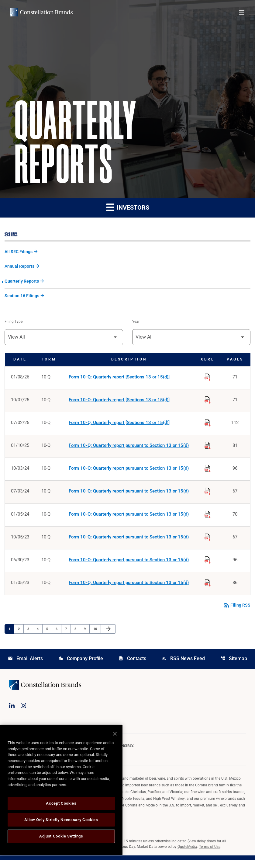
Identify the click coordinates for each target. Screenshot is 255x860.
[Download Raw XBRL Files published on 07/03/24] (207, 493)
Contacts (132, 663)
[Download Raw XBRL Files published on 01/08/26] (207, 377)
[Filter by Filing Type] (64, 339)
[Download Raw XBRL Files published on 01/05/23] (207, 586)
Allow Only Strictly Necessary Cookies (61, 819)
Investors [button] (127, 207)
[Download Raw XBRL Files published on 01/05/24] (207, 516)
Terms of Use (209, 851)
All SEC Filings (19, 252)
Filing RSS (236, 609)
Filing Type (13, 323)
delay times (206, 846)
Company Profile (80, 663)
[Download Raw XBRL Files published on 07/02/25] (207, 424)
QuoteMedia (187, 851)
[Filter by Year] (191, 339)
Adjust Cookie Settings (61, 836)
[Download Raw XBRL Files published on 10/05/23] (207, 539)
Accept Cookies (61, 803)
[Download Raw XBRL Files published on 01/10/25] (207, 447)
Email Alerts (25, 663)
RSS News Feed (183, 663)
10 (97, 633)
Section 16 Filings (22, 296)
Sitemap (233, 663)
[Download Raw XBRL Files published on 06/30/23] (207, 562)
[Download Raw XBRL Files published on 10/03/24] (207, 470)
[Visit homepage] (41, 12)
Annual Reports (19, 267)
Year (136, 323)
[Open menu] (241, 12)
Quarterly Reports (22, 282)
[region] (61, 790)
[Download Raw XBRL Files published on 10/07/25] (207, 401)
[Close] (115, 733)
